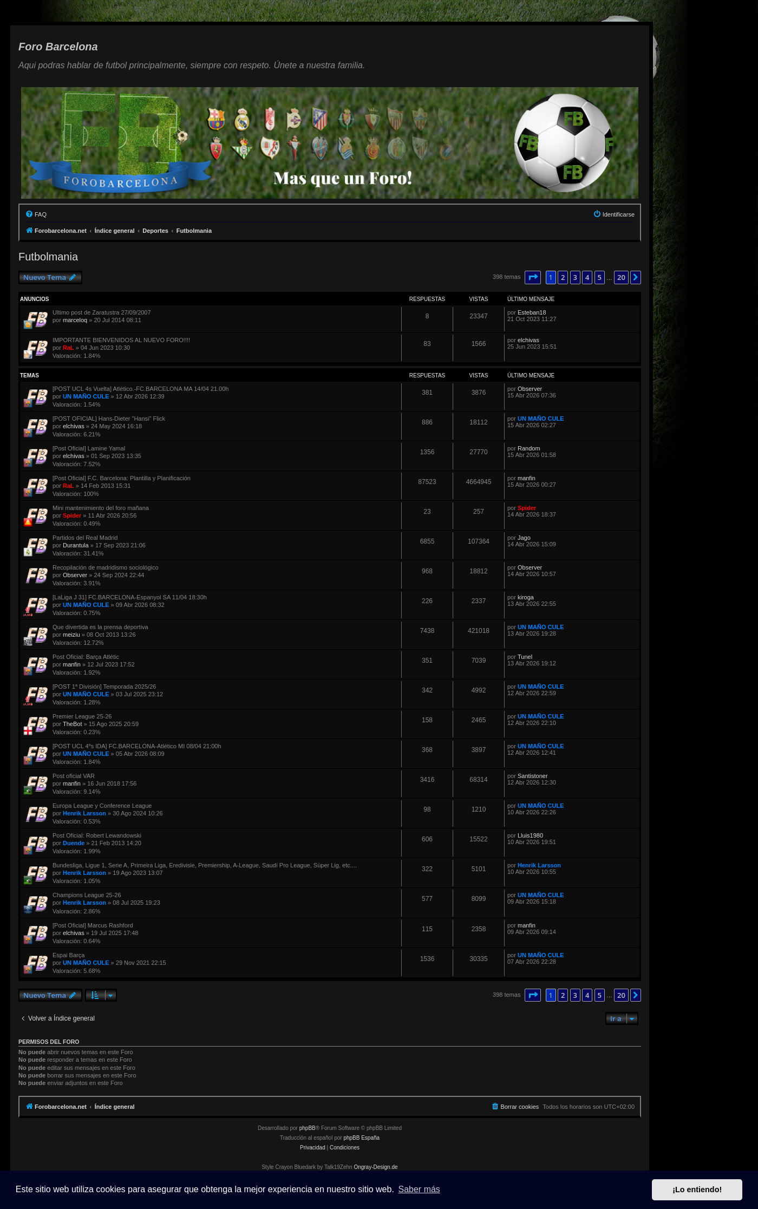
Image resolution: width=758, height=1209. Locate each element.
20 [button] (621, 277)
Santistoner (533, 776)
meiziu (71, 634)
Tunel (525, 656)
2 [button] (563, 277)
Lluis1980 (530, 835)
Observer (530, 388)
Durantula (76, 545)
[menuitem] (36, 214)
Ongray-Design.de (375, 1167)
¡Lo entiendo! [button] (697, 1189)
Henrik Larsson (84, 813)
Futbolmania (48, 257)
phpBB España (361, 1138)
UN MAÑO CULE (86, 396)
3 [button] (575, 277)
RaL (68, 347)
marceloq (75, 320)
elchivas (528, 340)
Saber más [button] (419, 1189)
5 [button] (600, 277)
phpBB (307, 1128)
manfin (526, 478)
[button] (533, 277)
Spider (72, 515)
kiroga (526, 597)
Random (529, 448)
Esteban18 (532, 312)
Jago (524, 537)
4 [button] (587, 277)
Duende (73, 843)
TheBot (72, 724)
